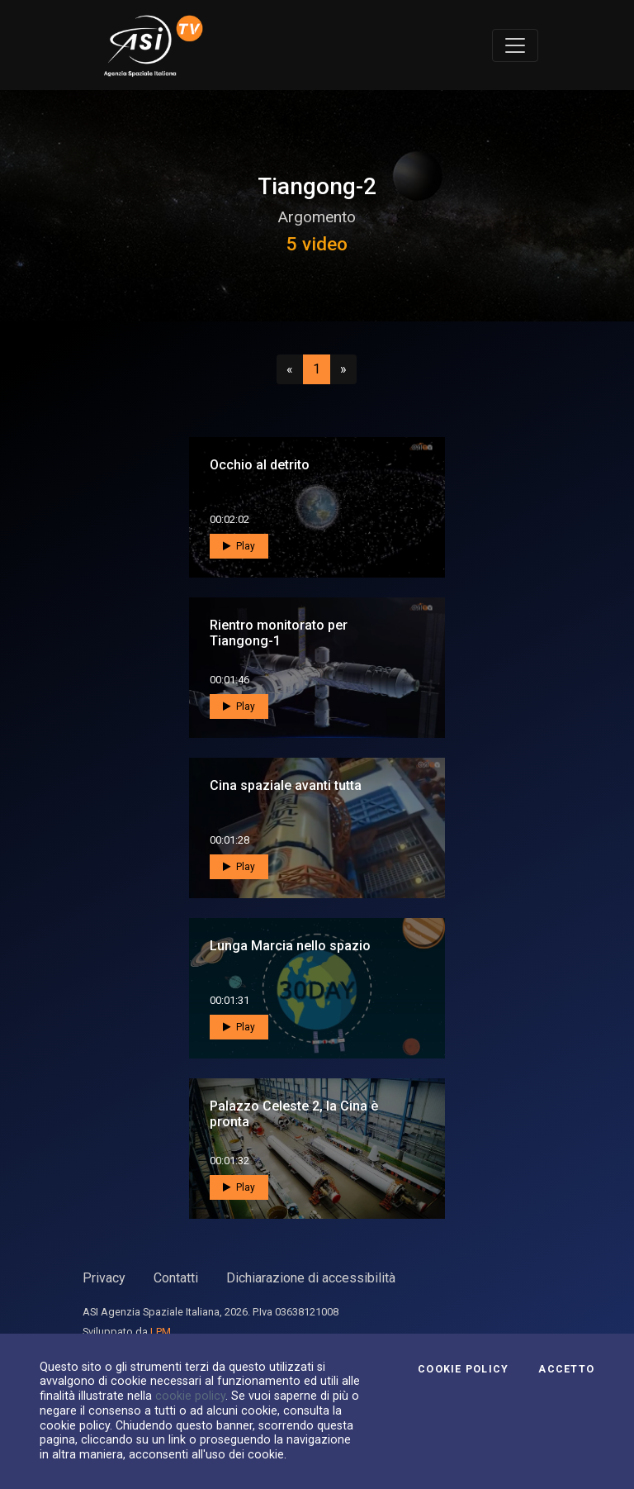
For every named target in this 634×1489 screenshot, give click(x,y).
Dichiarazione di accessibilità (310, 1278)
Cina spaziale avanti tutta (286, 785)
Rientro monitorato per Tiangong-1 (279, 633)
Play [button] (239, 546)
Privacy (104, 1278)
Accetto (566, 1369)
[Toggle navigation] (515, 45)
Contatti (176, 1278)
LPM (160, 1331)
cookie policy (190, 1395)
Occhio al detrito (260, 465)
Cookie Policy (463, 1369)
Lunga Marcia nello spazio (290, 946)
